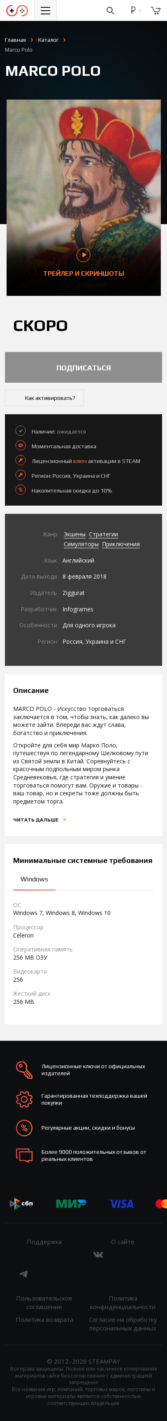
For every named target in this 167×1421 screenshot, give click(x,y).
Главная (15, 39)
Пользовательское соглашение (44, 1302)
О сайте (123, 1241)
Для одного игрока (89, 625)
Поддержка (44, 1241)
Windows (34, 879)
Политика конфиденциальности (122, 1302)
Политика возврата (44, 1319)
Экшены (75, 534)
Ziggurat (74, 593)
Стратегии (103, 534)
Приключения (121, 544)
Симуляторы (81, 544)
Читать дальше (36, 820)
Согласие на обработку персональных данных (123, 1323)
